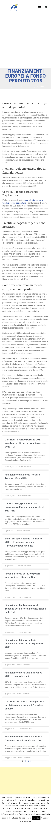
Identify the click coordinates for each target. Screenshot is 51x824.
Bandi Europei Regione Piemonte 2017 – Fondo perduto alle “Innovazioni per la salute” (23, 542)
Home (9, 87)
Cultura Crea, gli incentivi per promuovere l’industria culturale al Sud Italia (24, 507)
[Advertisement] (25, 41)
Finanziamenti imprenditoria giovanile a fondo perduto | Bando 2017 (24, 644)
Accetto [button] (36, 818)
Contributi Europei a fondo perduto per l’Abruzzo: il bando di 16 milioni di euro (24, 705)
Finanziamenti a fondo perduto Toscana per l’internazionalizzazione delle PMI (25, 609)
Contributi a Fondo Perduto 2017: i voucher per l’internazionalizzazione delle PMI (25, 443)
